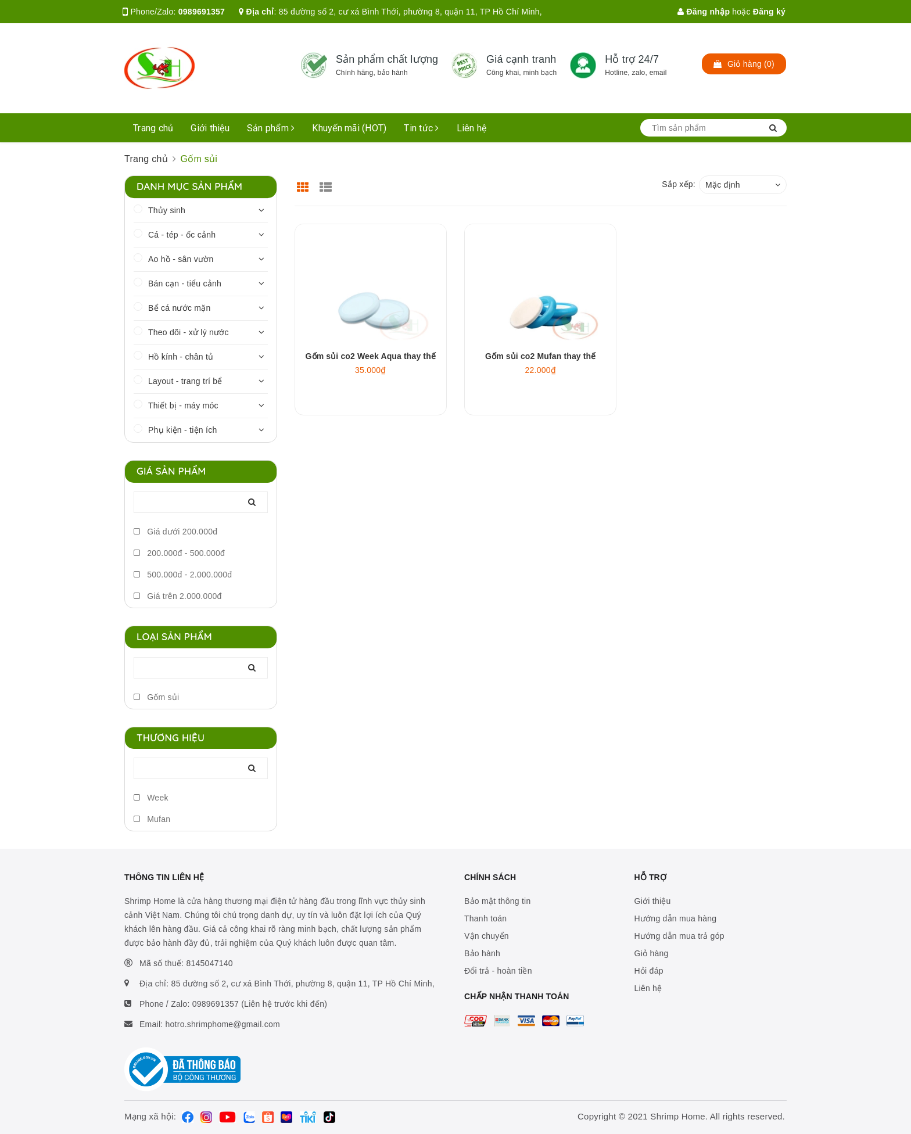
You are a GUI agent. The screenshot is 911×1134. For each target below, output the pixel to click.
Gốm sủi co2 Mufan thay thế (540, 356)
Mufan (152, 819)
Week (151, 797)
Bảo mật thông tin (497, 901)
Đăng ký (769, 11)
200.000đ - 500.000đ (179, 553)
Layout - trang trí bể (185, 381)
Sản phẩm (271, 128)
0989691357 (201, 11)
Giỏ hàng (651, 953)
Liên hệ (472, 128)
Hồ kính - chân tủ (180, 356)
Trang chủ (153, 128)
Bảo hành (482, 953)
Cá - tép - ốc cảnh (182, 234)
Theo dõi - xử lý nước (188, 332)
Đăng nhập (703, 11)
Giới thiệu (210, 128)
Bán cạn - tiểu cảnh (184, 283)
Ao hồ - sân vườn (181, 259)
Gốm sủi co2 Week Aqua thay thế (371, 356)
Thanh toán (485, 918)
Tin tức (421, 128)
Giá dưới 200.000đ (175, 531)
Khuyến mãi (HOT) (349, 128)
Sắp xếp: (678, 184)
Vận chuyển (486, 936)
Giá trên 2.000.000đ (178, 596)
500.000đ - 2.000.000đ (183, 574)
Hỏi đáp (648, 970)
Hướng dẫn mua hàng (675, 918)
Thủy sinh (166, 210)
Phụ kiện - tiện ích (182, 430)
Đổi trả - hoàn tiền (498, 970)
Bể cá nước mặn (179, 308)
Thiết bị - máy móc (183, 405)
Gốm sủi (156, 697)
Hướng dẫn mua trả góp (679, 936)
